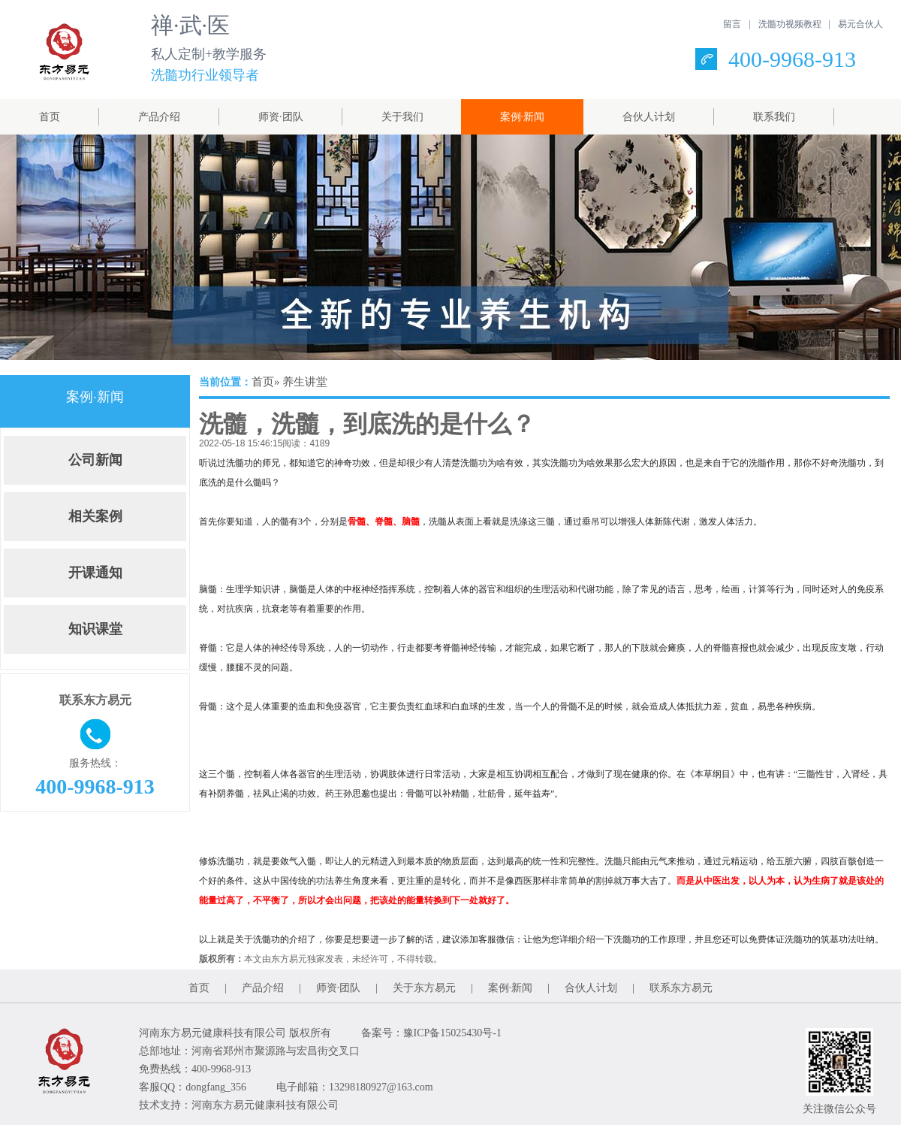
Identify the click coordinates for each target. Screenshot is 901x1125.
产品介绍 (159, 116)
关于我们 (402, 116)
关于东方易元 (424, 987)
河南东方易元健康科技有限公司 (265, 1105)
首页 (49, 116)
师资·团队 (280, 116)
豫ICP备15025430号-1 (452, 1033)
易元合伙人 (860, 24)
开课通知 (95, 572)
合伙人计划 (648, 116)
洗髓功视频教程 (789, 24)
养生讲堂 (304, 382)
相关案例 (95, 516)
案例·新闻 (522, 116)
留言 (732, 24)
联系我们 (774, 116)
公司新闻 (95, 459)
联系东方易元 (681, 987)
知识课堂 (95, 629)
